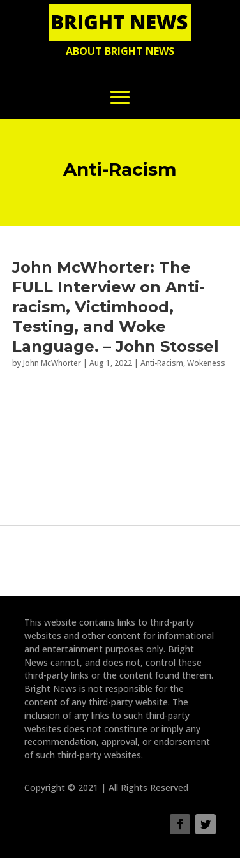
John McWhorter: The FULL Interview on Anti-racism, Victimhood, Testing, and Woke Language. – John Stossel (115, 307)
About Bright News (120, 51)
